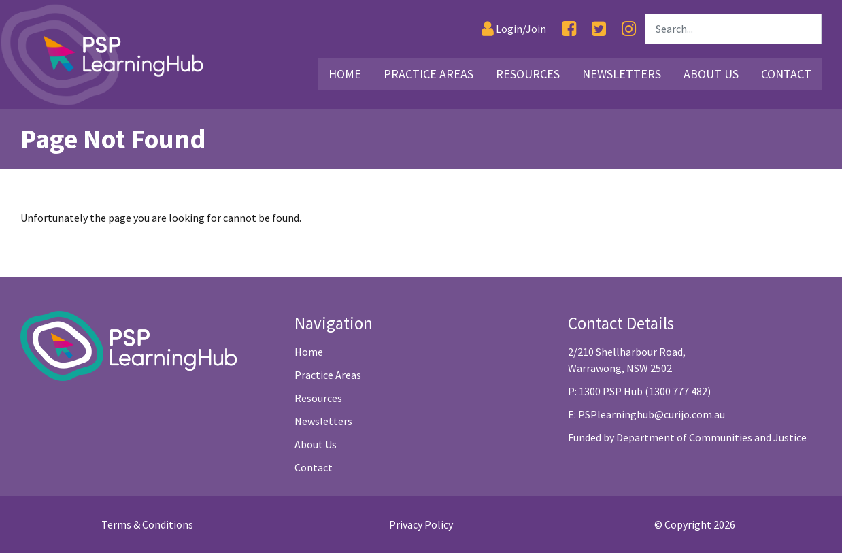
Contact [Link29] (786, 74)
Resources (318, 398)
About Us (315, 444)
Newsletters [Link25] (621, 74)
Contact (313, 467)
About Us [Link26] (711, 74)
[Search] (733, 29)
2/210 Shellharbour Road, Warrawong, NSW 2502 (627, 360)
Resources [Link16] (528, 74)
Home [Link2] (345, 74)
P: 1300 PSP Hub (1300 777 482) (639, 391)
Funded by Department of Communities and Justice (687, 437)
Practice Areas (327, 375)
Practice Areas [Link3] (428, 74)
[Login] (514, 29)
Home (308, 351)
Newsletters (323, 421)
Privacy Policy (421, 524)
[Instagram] (629, 29)
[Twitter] (599, 29)
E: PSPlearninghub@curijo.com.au (646, 414)
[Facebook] (569, 29)
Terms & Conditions (147, 524)
